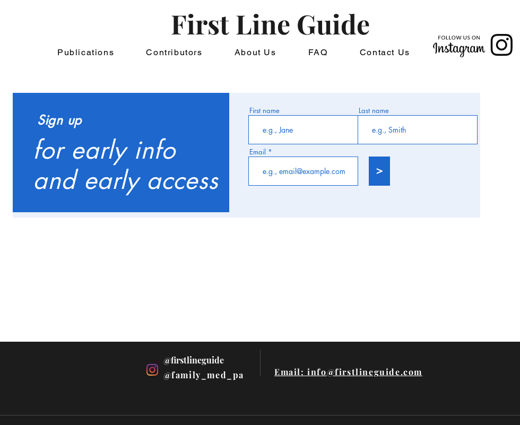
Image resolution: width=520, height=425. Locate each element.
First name (264, 110)
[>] (379, 171)
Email (257, 152)
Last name (374, 110)
